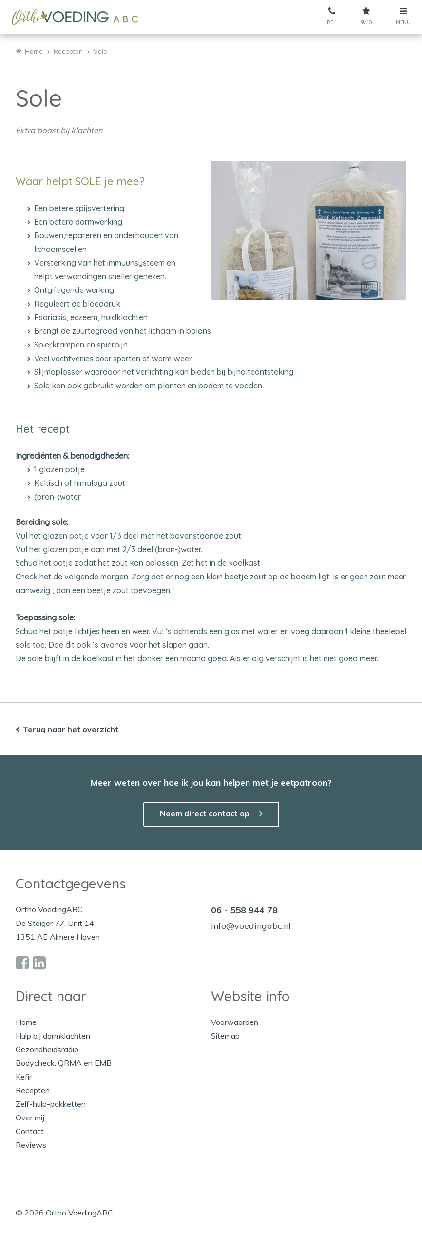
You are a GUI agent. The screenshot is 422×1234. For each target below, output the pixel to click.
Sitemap (225, 1036)
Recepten (33, 1090)
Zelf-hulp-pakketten (51, 1104)
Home (26, 1022)
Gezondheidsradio (47, 1049)
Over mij (30, 1117)
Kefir (24, 1076)
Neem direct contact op (204, 813)
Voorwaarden (234, 1022)
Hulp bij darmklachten (53, 1036)
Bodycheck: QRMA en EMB (64, 1063)
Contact (30, 1131)
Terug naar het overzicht (70, 729)
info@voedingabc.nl (251, 925)
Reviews (31, 1145)
